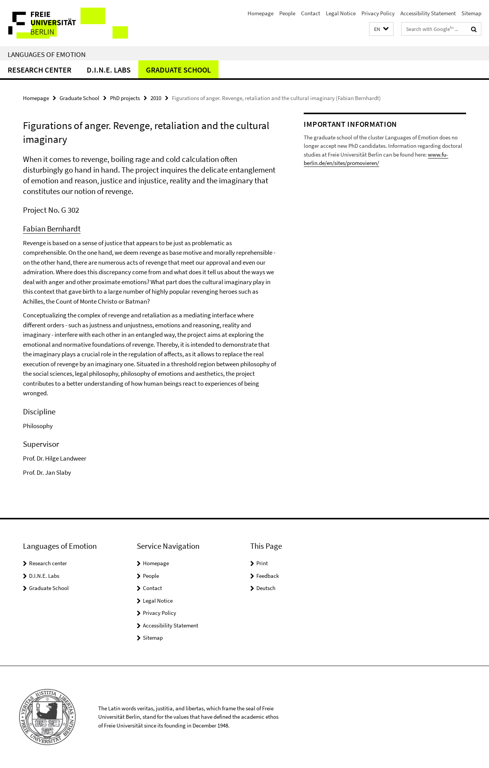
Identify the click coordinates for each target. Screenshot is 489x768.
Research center (39, 69)
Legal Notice (341, 13)
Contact (310, 13)
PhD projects (125, 98)
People (287, 13)
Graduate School (178, 69)
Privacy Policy (378, 13)
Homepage (261, 13)
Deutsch (265, 588)
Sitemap (471, 13)
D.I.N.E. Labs (109, 69)
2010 (156, 98)
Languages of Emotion (47, 54)
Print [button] (262, 563)
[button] (381, 29)
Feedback (267, 575)
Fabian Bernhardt (52, 228)
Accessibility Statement (428, 13)
